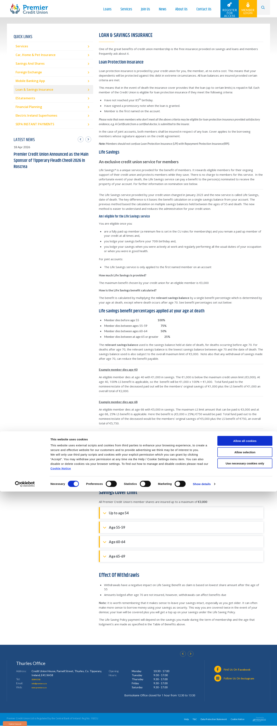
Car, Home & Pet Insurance (36, 55)
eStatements (25, 98)
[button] (261, 8)
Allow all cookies (245, 675)
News (158, 9)
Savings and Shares (30, 63)
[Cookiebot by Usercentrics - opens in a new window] (25, 718)
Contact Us (199, 9)
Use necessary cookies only (245, 697)
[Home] (29, 8)
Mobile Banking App (30, 81)
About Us (177, 9)
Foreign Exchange (29, 72)
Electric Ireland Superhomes (36, 115)
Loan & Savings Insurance (34, 89)
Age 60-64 (114, 541)
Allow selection (244, 686)
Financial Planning (29, 107)
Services (122, 9)
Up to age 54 (115, 512)
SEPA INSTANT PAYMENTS (35, 124)
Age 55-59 (114, 527)
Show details (202, 718)
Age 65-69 (114, 556)
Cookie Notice (60, 702)
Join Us (141, 9)
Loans (103, 9)
